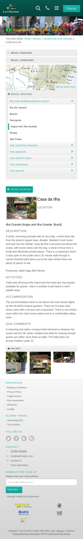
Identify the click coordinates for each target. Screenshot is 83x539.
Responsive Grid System (59, 534)
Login (52, 531)
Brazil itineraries (22, 60)
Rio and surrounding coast (29, 101)
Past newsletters (15, 400)
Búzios (13, 114)
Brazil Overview (19, 53)
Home (27, 38)
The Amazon (18, 152)
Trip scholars (13, 424)
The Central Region (24, 145)
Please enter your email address (22, 476)
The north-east (21, 158)
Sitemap (60, 531)
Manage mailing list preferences (23, 496)
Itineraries (12, 404)
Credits (10, 409)
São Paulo (16, 139)
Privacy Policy (14, 392)
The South (17, 171)
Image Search (14, 396)
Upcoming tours (15, 420)
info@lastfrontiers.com (19, 456)
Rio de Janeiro (18, 107)
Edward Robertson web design (26, 534)
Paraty (13, 133)
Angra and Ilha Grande (58, 38)
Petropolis (15, 120)
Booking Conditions (17, 387)
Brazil (37, 38)
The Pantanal (19, 164)
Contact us (16, 460)
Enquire (71, 8)
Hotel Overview (19, 189)
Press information (19, 465)
